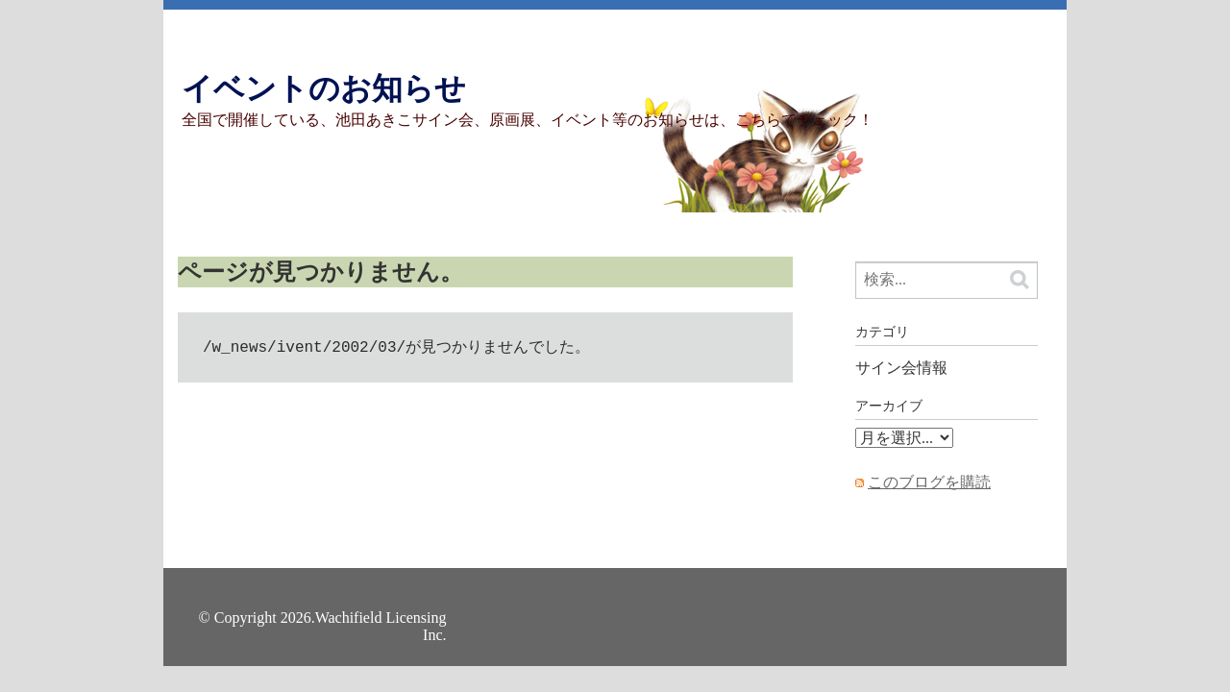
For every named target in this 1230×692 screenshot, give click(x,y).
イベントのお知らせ (324, 88)
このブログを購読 (929, 482)
